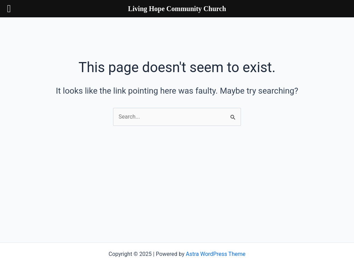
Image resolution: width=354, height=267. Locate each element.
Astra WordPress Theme (215, 254)
